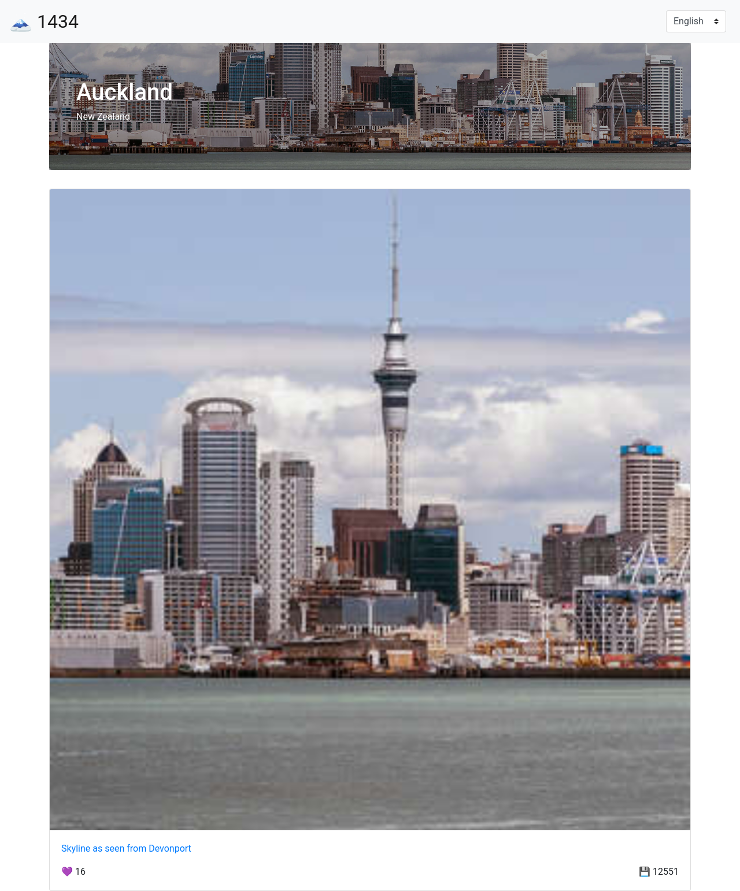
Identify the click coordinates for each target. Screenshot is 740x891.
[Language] (696, 21)
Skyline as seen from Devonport (126, 848)
